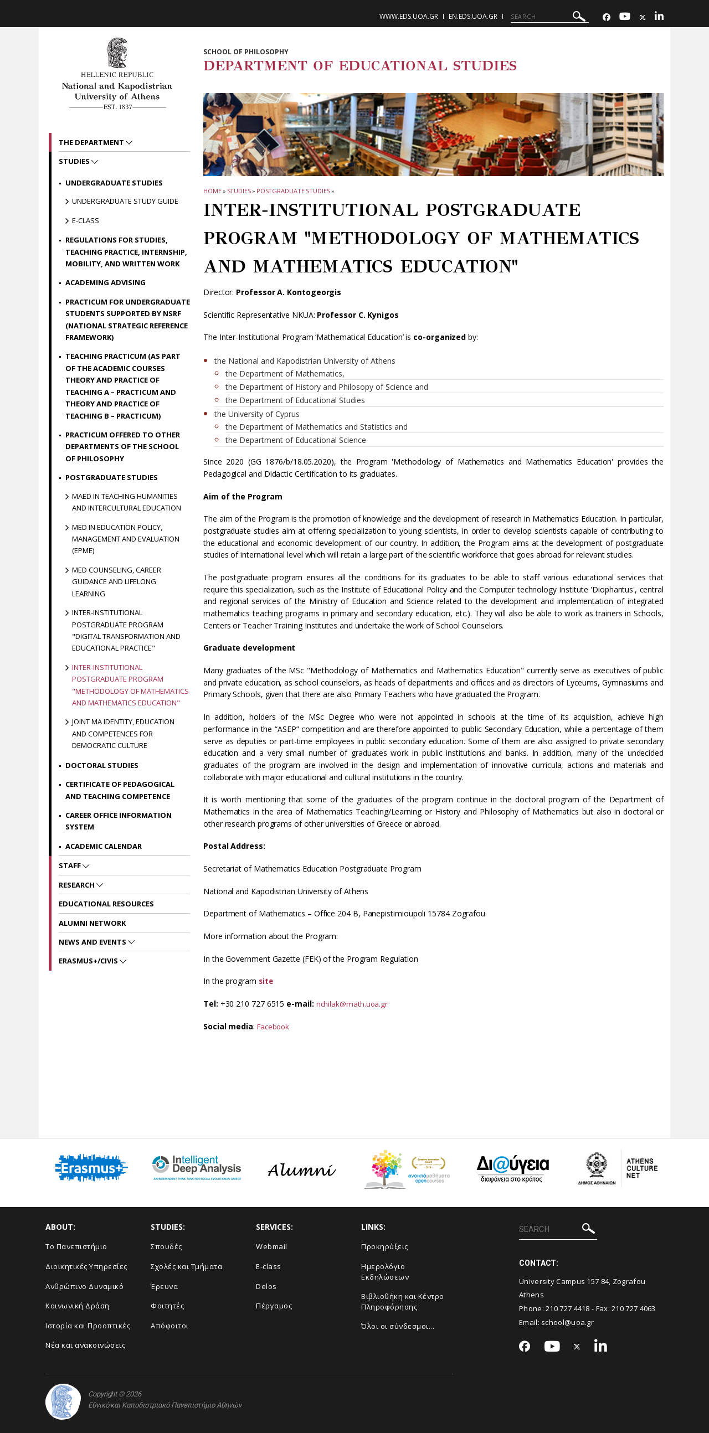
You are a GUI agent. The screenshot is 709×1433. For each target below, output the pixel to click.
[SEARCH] (550, 17)
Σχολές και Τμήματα (186, 1266)
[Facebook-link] (606, 17)
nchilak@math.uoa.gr (353, 1003)
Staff (71, 865)
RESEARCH (77, 885)
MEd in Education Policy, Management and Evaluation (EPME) (125, 539)
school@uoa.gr (567, 1322)
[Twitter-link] (642, 17)
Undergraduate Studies (114, 183)
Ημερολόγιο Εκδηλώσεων (385, 1271)
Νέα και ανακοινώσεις (85, 1345)
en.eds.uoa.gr (473, 16)
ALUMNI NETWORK (92, 923)
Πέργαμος (274, 1306)
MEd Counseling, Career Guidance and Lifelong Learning (116, 582)
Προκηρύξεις (384, 1246)
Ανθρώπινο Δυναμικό (84, 1286)
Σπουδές (166, 1246)
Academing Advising (105, 282)
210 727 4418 (568, 1308)
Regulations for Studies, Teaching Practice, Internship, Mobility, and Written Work (126, 252)
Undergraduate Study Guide (125, 201)
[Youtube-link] (624, 17)
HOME (212, 191)
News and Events (93, 942)
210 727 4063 (634, 1308)
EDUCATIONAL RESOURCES (106, 904)
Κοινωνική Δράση (77, 1306)
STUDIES (239, 191)
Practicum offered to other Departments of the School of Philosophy (122, 446)
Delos (266, 1286)
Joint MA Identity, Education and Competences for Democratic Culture (123, 733)
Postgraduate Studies (293, 191)
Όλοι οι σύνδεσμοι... (397, 1326)
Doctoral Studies (101, 765)
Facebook (274, 1026)
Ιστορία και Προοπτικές (87, 1325)
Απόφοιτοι (170, 1325)
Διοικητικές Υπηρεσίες (86, 1266)
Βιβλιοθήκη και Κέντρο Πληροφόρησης (402, 1301)
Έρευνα (164, 1286)
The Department (92, 142)
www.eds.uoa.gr (408, 16)
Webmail (271, 1246)
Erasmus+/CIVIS (89, 961)
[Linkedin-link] (659, 17)
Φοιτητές (167, 1306)
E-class (85, 220)
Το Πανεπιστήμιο (76, 1246)
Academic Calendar (103, 846)
